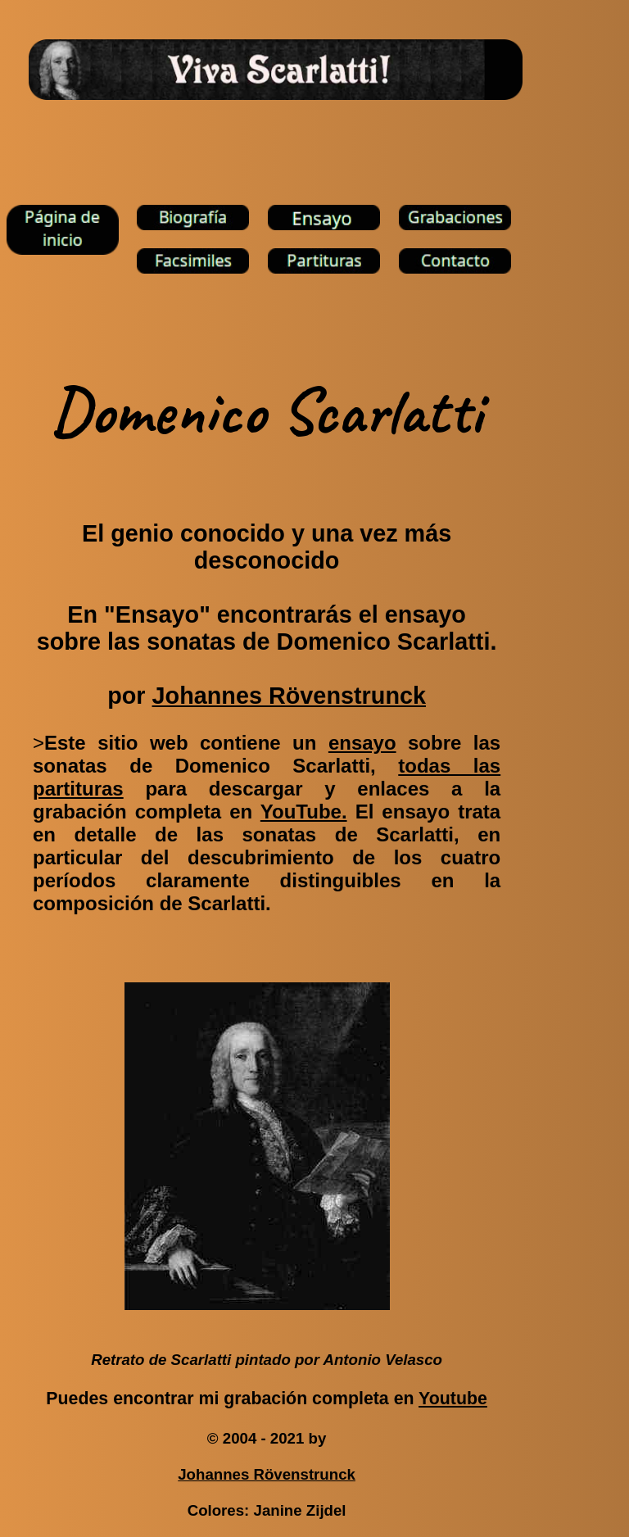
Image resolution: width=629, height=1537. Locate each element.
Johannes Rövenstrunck (289, 695)
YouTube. (303, 811)
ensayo (362, 743)
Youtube (453, 1398)
